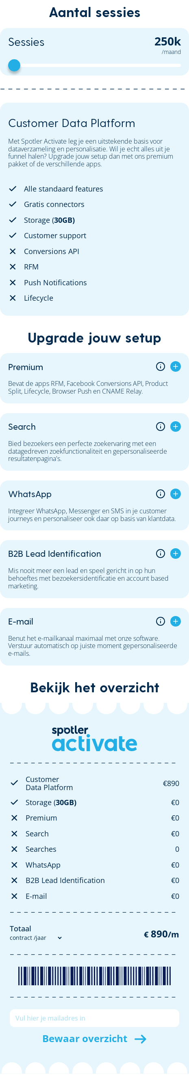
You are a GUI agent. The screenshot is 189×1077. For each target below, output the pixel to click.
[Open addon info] (160, 366)
